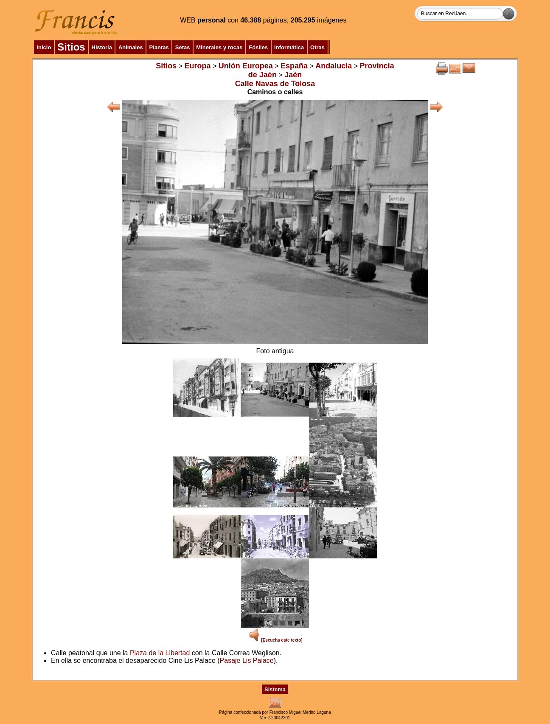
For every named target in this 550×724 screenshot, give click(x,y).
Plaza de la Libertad (160, 652)
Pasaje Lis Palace (247, 660)
